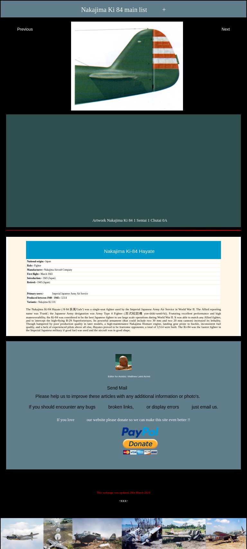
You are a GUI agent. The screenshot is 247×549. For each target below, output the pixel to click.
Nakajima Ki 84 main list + (123, 9)
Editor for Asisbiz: (123, 376)
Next (231, 29)
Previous (19, 29)
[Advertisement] (124, 165)
